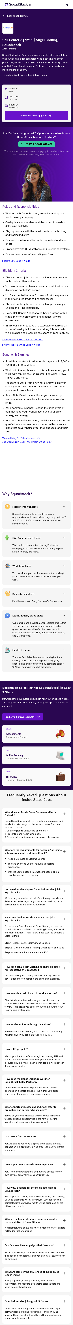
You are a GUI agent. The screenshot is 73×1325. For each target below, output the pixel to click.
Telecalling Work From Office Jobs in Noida (24, 75)
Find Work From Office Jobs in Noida (21, 344)
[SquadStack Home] (17, 5)
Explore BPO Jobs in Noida (16, 261)
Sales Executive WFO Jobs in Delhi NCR (22, 339)
